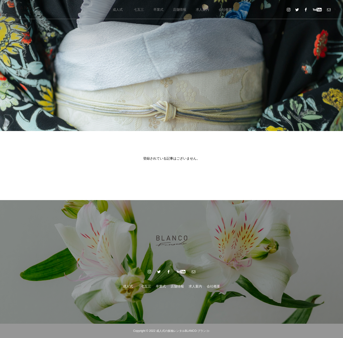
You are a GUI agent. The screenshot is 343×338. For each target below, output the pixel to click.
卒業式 (158, 9)
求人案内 (202, 9)
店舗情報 (179, 9)
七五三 (139, 9)
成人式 (119, 9)
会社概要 (225, 9)
